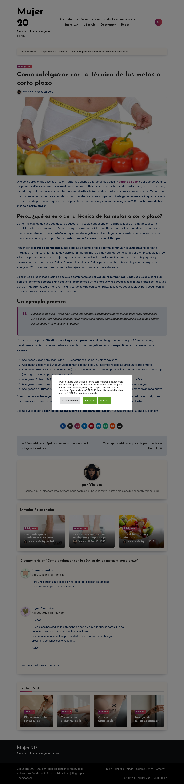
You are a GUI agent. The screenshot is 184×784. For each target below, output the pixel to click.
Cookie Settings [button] (70, 400)
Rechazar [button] (90, 400)
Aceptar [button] (104, 400)
